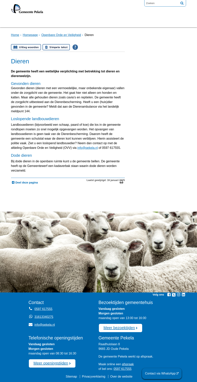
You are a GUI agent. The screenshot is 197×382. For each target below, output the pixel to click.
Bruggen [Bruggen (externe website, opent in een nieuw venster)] (49, 22)
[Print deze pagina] (121, 182)
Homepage (24, 22)
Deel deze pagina (26, 182)
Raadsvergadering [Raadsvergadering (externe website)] (83, 22)
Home (15, 35)
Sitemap (71, 376)
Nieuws (117, 22)
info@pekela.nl (87, 147)
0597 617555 (122, 368)
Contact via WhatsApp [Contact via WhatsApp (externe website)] (160, 373)
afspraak (128, 364)
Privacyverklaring (93, 376)
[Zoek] (182, 3)
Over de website (121, 376)
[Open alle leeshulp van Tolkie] (75, 47)
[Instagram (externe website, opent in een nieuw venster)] (178, 294)
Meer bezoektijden (119, 328)
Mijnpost (140, 22)
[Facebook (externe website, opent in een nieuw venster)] (169, 294)
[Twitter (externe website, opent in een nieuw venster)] (174, 294)
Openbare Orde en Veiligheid (61, 35)
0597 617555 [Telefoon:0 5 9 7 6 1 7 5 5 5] (43, 309)
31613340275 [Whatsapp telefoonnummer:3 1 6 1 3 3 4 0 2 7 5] (43, 316)
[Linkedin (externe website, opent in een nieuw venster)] (183, 294)
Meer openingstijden (50, 363)
